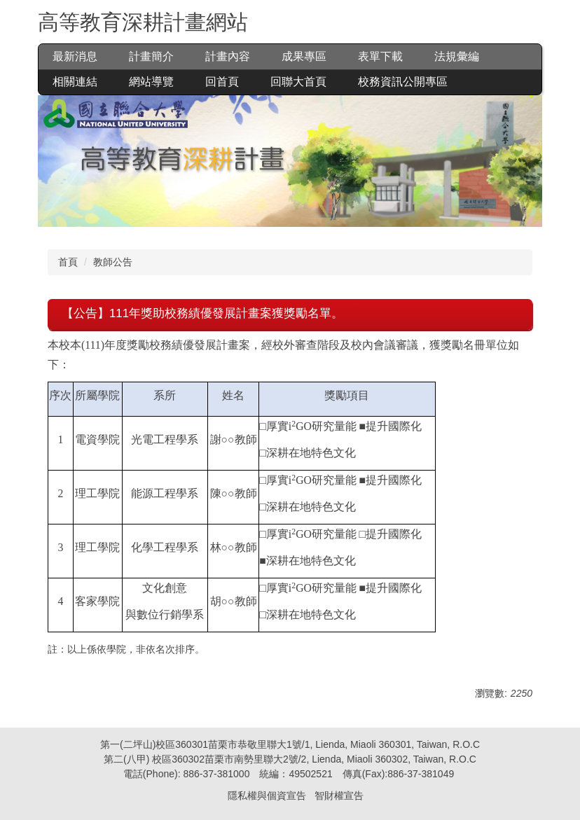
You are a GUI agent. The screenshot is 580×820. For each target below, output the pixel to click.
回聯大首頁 (298, 82)
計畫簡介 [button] (151, 56)
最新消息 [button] (75, 56)
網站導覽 (151, 82)
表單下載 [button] (380, 56)
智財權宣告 (339, 795)
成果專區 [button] (304, 56)
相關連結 (75, 82)
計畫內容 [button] (227, 56)
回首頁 (222, 82)
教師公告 (112, 261)
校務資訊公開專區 (403, 82)
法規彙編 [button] (456, 56)
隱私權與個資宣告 (267, 795)
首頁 (68, 261)
